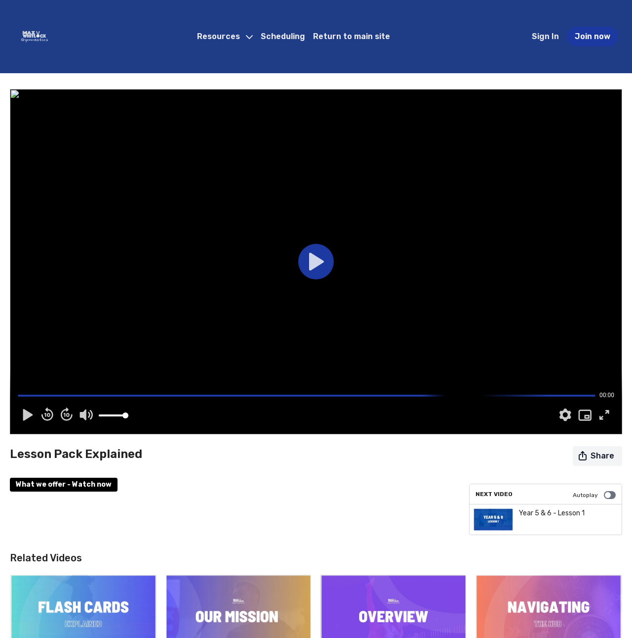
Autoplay (594, 495)
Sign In (545, 36)
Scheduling (283, 36)
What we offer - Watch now (64, 484)
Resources (225, 36)
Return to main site (351, 36)
